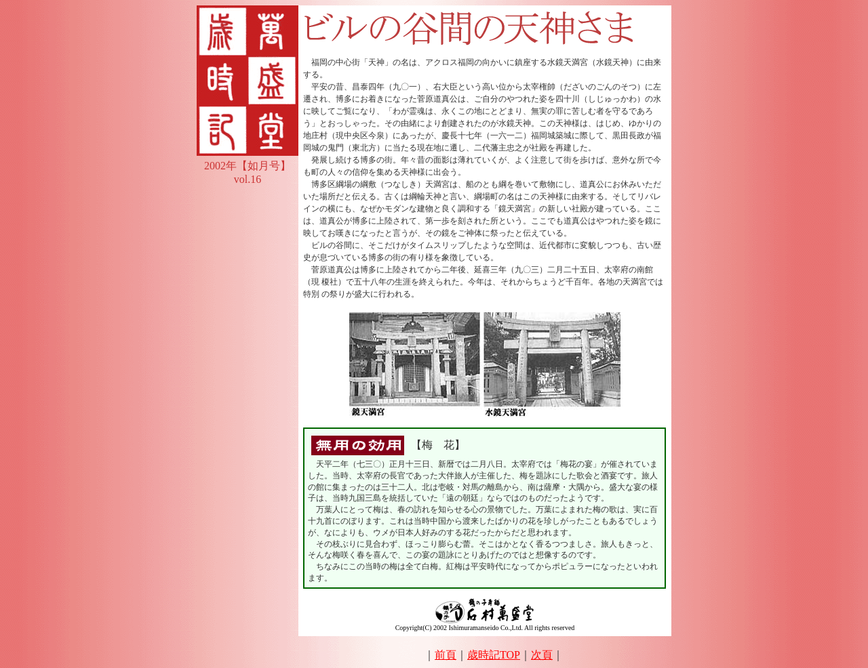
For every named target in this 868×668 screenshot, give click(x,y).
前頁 (445, 655)
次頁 (542, 655)
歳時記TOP (493, 655)
